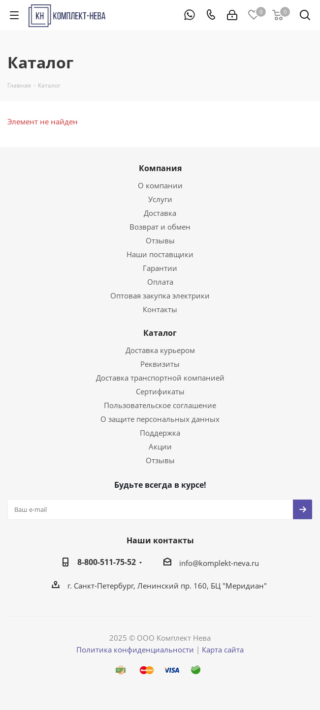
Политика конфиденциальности (135, 649)
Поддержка (160, 433)
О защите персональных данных (160, 419)
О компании (160, 185)
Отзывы (160, 240)
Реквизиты (160, 364)
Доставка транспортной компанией (160, 378)
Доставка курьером (160, 350)
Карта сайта (223, 649)
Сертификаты (160, 391)
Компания (160, 168)
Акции (160, 446)
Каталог (160, 332)
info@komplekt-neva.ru (219, 563)
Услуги (160, 199)
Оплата (160, 282)
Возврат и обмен (160, 227)
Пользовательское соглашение (160, 405)
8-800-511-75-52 (106, 562)
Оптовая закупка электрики (160, 295)
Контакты (160, 309)
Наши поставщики (160, 254)
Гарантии (160, 268)
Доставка (160, 213)
